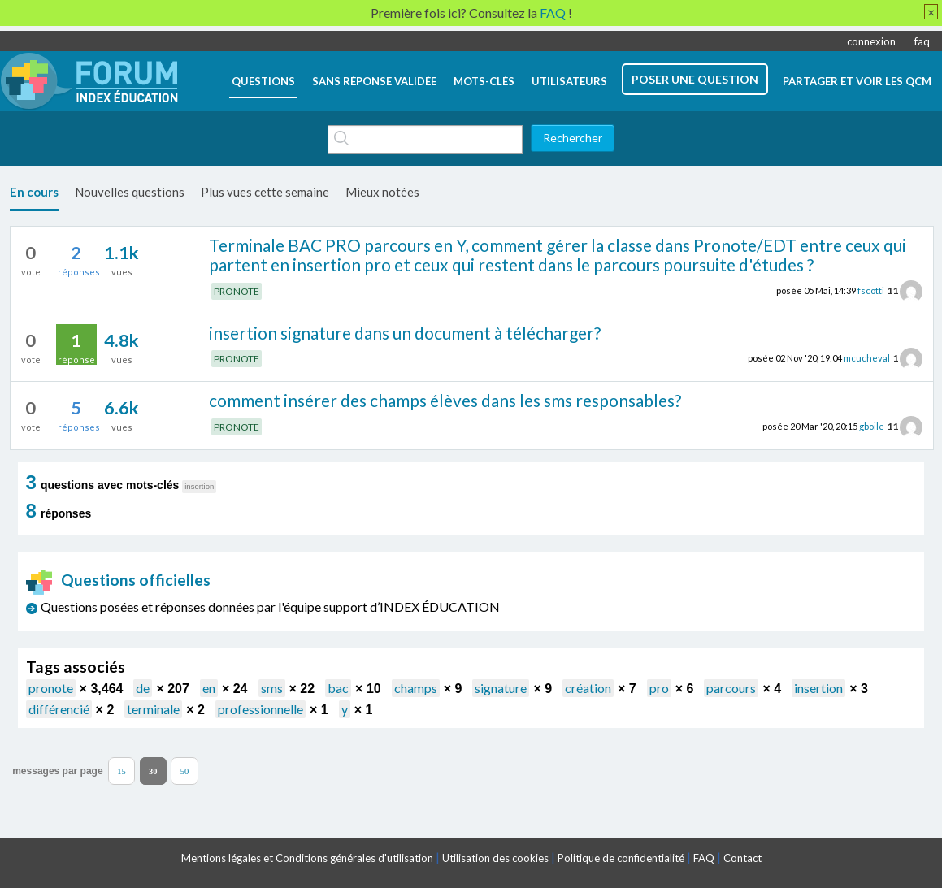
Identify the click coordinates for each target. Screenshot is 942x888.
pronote (50, 687)
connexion (871, 41)
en (208, 687)
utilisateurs (569, 81)
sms (272, 687)
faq (922, 41)
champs (415, 687)
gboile (871, 426)
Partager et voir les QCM (857, 81)
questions (263, 81)
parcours (731, 687)
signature (501, 687)
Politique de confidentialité (621, 857)
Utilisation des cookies (495, 857)
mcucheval (867, 358)
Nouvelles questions (129, 191)
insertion (818, 687)
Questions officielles (118, 579)
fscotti (870, 290)
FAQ (703, 857)
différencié (58, 709)
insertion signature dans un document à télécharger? (405, 333)
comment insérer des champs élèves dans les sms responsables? (445, 400)
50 (184, 770)
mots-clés (484, 81)
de (143, 687)
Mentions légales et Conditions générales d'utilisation (307, 857)
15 (121, 770)
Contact (742, 857)
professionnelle (260, 709)
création (588, 687)
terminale (153, 709)
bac (338, 687)
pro (659, 687)
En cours (34, 191)
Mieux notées (382, 191)
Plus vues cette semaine (265, 191)
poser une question (695, 79)
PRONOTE (236, 291)
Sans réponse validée (374, 81)
